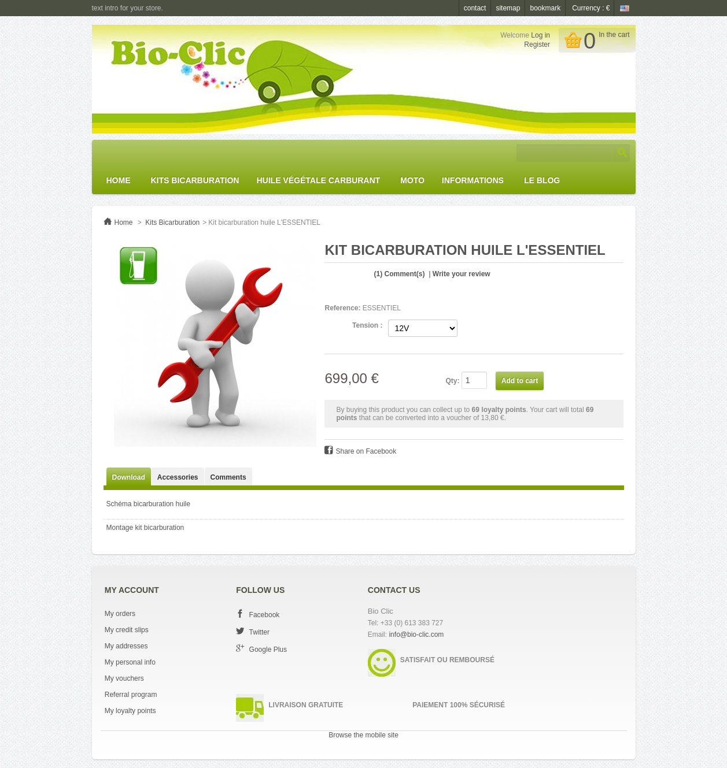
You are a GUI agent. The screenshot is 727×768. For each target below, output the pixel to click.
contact (475, 8)
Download (128, 477)
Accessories (177, 477)
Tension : (367, 325)
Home (118, 180)
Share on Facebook (365, 451)
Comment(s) (400, 274)
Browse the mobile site (363, 735)
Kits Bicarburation (195, 180)
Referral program (131, 695)
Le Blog (542, 180)
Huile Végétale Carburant (318, 180)
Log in (540, 35)
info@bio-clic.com (416, 634)
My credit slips (127, 630)
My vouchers (124, 678)
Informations (473, 180)
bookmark (545, 8)
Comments (228, 477)
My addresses (126, 646)
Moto (412, 180)
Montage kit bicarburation (145, 528)
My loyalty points (130, 711)
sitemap (508, 8)
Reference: (342, 308)
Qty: (452, 381)
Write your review (461, 274)
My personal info (130, 662)
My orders (120, 614)
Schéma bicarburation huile (148, 504)
